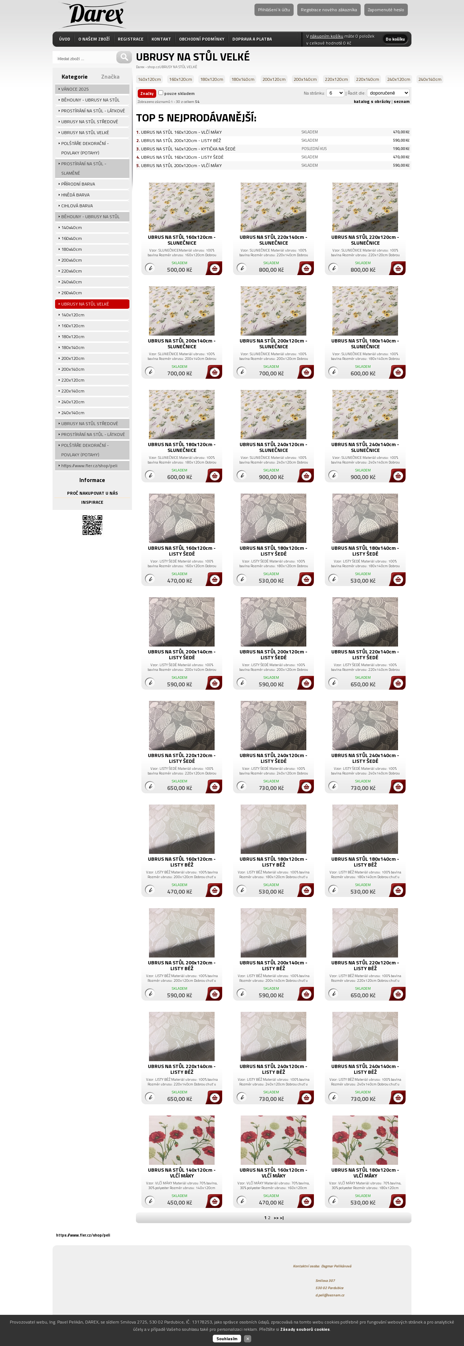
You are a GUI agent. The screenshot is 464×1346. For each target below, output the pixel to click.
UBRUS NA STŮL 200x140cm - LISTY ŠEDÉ (182, 654)
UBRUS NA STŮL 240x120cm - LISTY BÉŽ (273, 1069)
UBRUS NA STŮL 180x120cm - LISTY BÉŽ (273, 861)
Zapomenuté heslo (386, 9)
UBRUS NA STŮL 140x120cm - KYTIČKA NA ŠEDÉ (188, 148)
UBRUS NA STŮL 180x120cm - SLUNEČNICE (182, 447)
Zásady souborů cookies (305, 1329)
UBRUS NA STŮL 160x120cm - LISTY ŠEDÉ (182, 157)
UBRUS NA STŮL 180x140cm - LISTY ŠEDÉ (365, 550)
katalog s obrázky (372, 101)
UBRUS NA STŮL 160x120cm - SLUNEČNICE (182, 239)
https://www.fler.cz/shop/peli (83, 1235)
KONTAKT (161, 39)
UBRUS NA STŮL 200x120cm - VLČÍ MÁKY (181, 165)
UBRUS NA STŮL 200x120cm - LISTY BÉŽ (181, 140)
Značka (110, 76)
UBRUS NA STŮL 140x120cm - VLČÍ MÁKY (182, 1172)
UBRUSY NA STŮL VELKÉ (178, 67)
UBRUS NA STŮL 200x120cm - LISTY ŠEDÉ (273, 654)
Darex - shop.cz (147, 67)
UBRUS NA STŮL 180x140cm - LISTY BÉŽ (365, 861)
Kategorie (75, 76)
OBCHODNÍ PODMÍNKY (201, 39)
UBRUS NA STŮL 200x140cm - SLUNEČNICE (182, 343)
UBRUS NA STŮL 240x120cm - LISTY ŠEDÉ (273, 758)
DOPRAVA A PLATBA (252, 39)
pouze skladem (179, 93)
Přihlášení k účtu (274, 9)
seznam (402, 101)
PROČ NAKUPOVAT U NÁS (92, 493)
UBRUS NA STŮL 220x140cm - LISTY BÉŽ (182, 1069)
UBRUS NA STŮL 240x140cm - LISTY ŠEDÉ (365, 758)
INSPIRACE (92, 502)
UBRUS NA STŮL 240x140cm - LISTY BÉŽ (365, 1069)
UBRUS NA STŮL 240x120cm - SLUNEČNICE (273, 447)
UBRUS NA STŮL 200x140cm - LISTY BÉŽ (273, 965)
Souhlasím (226, 1338)
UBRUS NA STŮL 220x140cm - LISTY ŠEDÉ (365, 654)
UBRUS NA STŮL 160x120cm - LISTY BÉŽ (182, 861)
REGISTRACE (131, 39)
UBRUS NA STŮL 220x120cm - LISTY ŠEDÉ (182, 758)
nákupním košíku (326, 36)
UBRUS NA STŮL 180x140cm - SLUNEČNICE (365, 343)
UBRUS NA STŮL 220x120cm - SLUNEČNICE (365, 239)
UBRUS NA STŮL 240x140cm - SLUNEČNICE (365, 447)
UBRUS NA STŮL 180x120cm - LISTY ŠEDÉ (273, 550)
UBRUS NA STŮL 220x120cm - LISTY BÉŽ (365, 965)
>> (276, 1217)
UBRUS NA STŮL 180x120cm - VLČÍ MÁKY (365, 1172)
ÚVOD (64, 39)
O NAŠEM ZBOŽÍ (94, 39)
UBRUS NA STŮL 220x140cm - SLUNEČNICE (273, 239)
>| (281, 1217)
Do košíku (395, 39)
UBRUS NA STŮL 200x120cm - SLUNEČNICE (273, 343)
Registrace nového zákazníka (329, 9)
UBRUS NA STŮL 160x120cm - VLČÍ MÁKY (181, 132)
